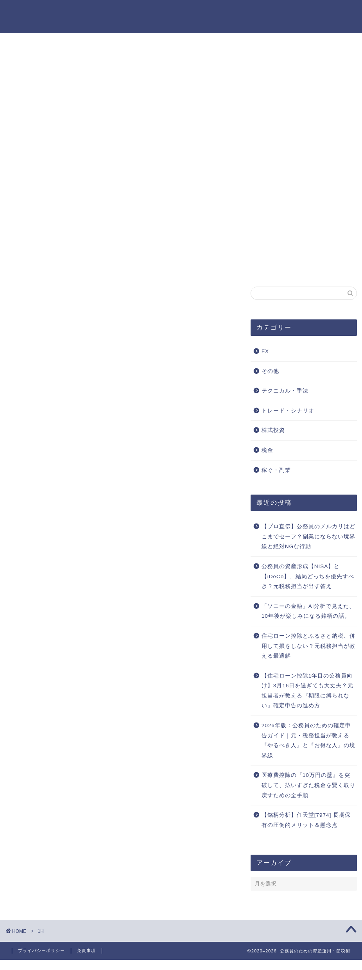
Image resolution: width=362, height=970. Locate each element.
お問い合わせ (21, 37)
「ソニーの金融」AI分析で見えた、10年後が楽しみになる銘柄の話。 (308, 611)
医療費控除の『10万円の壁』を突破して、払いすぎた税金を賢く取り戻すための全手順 (308, 785)
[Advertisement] (181, 126)
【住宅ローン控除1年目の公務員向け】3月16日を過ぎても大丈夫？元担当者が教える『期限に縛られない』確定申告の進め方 (308, 691)
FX (265, 351)
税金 (267, 450)
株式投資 (273, 430)
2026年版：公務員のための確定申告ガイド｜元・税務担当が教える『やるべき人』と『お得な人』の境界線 (308, 740)
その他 (270, 371)
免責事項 (86, 950)
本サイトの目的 (24, 54)
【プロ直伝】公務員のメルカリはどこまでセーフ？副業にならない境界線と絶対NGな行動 (308, 536)
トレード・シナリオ (288, 411)
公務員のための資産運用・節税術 (181, 16)
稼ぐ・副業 (276, 470)
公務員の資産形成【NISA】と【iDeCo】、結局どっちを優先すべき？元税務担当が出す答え (308, 576)
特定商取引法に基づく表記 (42, 63)
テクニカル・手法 (285, 391)
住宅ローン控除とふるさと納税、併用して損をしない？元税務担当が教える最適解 (308, 646)
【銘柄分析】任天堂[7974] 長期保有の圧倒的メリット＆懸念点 (306, 820)
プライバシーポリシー (35, 46)
